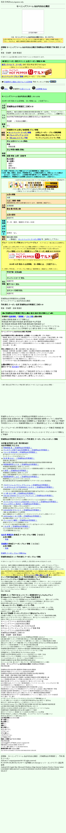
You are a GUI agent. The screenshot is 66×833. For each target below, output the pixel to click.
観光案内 (15, 367)
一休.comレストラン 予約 (18, 138)
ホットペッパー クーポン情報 (19, 132)
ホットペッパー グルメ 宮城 (12, 76)
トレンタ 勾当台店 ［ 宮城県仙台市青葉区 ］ (20, 452)
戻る (4, 89)
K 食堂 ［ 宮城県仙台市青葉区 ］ (16, 470)
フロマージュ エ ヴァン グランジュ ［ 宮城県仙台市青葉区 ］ (26, 485)
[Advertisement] (14, 399)
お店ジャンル (25, 89)
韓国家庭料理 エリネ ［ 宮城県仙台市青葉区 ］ (21, 464)
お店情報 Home (39, 89)
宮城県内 (4, 544)
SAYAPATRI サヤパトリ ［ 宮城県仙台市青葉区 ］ (22, 510)
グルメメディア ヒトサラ (18, 135)
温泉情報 (12, 316)
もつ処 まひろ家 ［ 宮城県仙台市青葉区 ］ (19, 493)
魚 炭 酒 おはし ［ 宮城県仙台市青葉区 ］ (19, 458)
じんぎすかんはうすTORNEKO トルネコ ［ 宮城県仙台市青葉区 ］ (28, 487)
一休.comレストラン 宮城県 (11, 605)
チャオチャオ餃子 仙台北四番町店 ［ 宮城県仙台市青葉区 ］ (26, 450)
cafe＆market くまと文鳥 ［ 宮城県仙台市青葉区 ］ (22, 516)
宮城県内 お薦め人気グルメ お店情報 (18, 82)
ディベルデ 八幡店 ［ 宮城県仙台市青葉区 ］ (20, 520)
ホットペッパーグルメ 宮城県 (12, 579)
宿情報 (20, 316)
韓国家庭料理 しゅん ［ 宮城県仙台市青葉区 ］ (21, 477)
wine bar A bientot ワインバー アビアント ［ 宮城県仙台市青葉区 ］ (28, 495)
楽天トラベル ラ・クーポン (12, 65)
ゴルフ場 (29, 316)
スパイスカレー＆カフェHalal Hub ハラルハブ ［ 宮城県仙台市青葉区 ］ (30, 502)
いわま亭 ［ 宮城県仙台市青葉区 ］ (16, 526)
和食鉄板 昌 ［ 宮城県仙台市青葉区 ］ (17, 448)
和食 (6, 539)
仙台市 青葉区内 (7, 535)
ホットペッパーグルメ (8, 589)
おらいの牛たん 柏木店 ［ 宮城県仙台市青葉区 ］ (22, 504)
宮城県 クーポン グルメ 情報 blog (13, 553)
